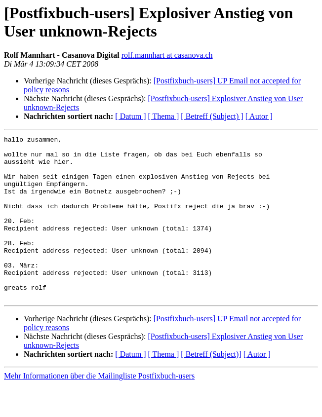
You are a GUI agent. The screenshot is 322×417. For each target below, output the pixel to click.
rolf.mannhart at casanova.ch (167, 55)
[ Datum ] (130, 116)
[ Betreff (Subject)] (211, 386)
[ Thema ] (163, 116)
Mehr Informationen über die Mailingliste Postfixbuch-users (99, 408)
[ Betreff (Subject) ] (212, 116)
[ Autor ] (259, 116)
